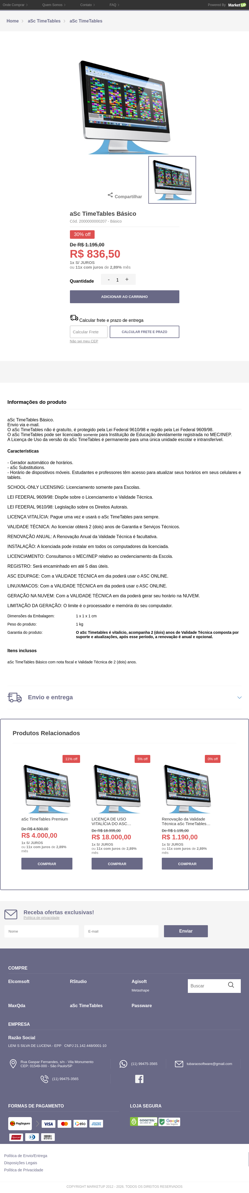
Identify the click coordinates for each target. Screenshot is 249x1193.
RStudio (78, 981)
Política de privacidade (42, 918)
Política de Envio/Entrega (25, 1156)
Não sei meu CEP (84, 341)
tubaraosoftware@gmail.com (203, 1064)
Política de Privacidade (23, 1170)
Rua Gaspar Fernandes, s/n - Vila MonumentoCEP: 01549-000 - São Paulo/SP (51, 1064)
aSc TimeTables (44, 21)
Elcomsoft (18, 981)
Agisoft (139, 981)
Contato (86, 5)
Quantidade (82, 281)
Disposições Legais (20, 1163)
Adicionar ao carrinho (124, 297)
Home (13, 21)
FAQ (113, 5)
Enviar (186, 931)
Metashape (140, 990)
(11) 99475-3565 (138, 1064)
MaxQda (16, 1005)
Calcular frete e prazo (144, 332)
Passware (142, 1005)
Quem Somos (52, 5)
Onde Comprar (13, 5)
